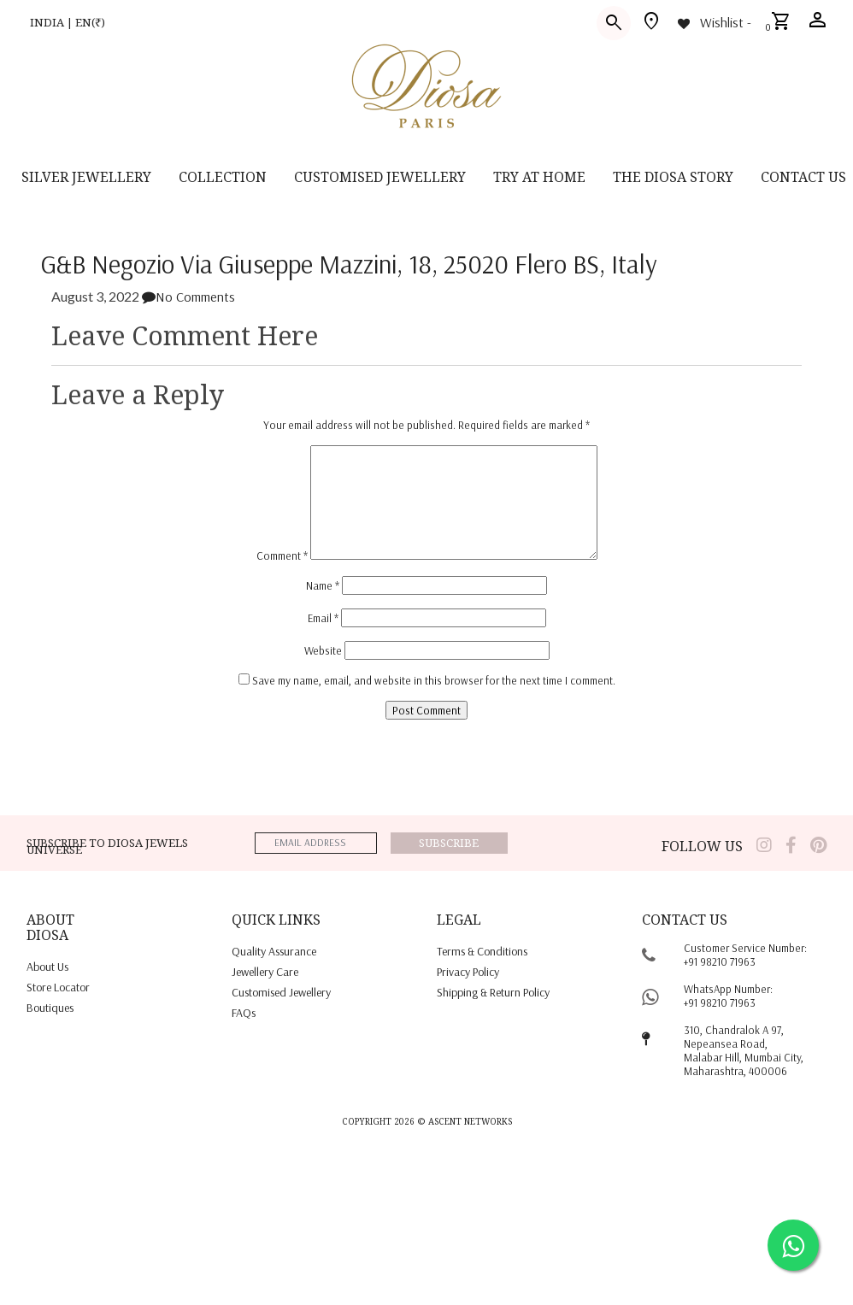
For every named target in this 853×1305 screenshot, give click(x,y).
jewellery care (265, 971)
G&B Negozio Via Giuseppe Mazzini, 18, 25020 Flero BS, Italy (349, 264)
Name (322, 585)
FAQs (244, 1012)
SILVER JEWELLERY (86, 177)
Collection (223, 177)
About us (47, 966)
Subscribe (449, 842)
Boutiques (50, 1007)
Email (323, 618)
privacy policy (468, 971)
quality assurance (274, 951)
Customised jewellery (281, 992)
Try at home (539, 177)
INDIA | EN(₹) (67, 22)
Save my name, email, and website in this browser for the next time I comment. (433, 680)
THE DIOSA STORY (673, 177)
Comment (282, 555)
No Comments (188, 296)
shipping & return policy (493, 992)
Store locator (58, 987)
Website (323, 650)
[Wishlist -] (713, 22)
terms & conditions (482, 951)
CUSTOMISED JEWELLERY (380, 177)
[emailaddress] (316, 843)
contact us (803, 177)
